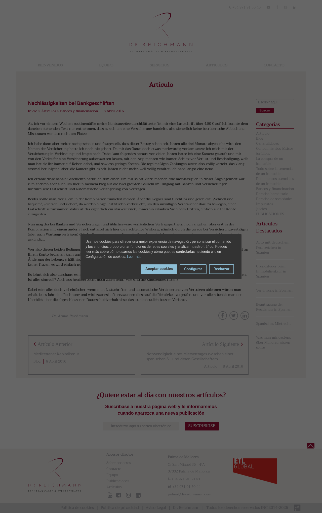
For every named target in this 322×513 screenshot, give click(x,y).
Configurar (193, 269)
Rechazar (221, 269)
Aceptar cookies (159, 268)
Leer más (134, 257)
